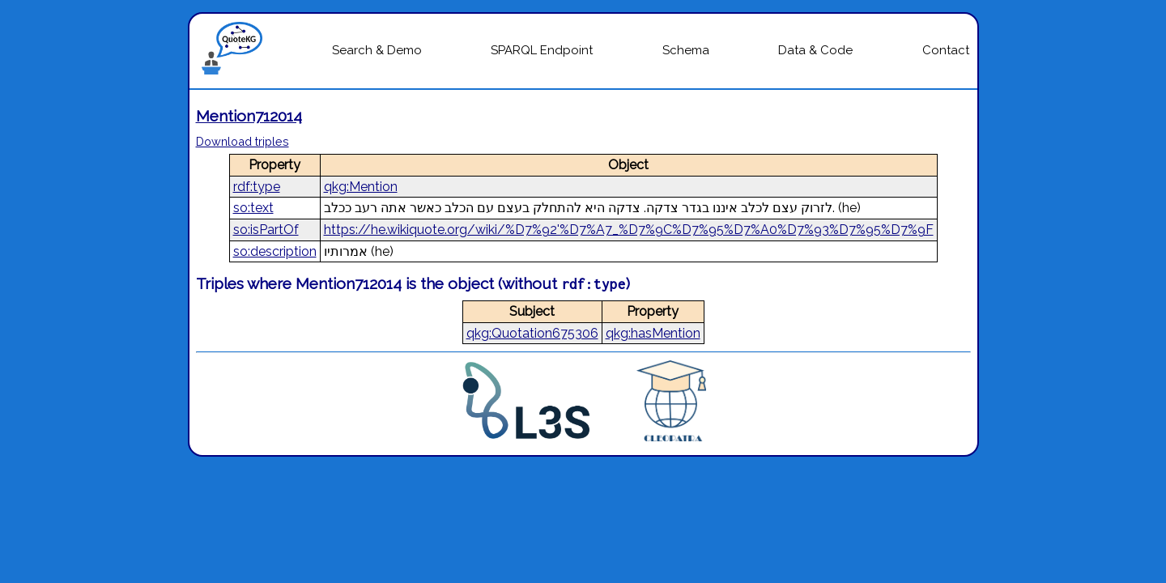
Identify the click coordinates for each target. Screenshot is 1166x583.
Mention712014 (249, 116)
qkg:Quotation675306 (532, 333)
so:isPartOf (266, 229)
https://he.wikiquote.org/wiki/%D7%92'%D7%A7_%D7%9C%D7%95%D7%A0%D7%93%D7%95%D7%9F (629, 229)
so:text (253, 207)
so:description (275, 251)
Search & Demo (377, 50)
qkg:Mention (361, 186)
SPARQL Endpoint (542, 50)
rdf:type (256, 186)
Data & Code (815, 50)
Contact (945, 50)
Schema (685, 50)
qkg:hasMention (653, 333)
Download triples (242, 141)
